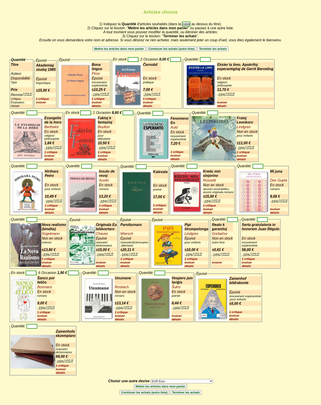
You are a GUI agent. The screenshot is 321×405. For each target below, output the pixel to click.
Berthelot (51, 127)
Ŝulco (176, 287)
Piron (96, 73)
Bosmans (44, 287)
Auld (174, 127)
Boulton (104, 127)
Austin (104, 180)
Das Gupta (278, 180)
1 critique (42, 98)
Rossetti (209, 180)
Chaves (102, 234)
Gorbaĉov (219, 234)
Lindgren (244, 127)
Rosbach (122, 287)
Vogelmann (51, 234)
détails (96, 106)
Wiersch (126, 234)
